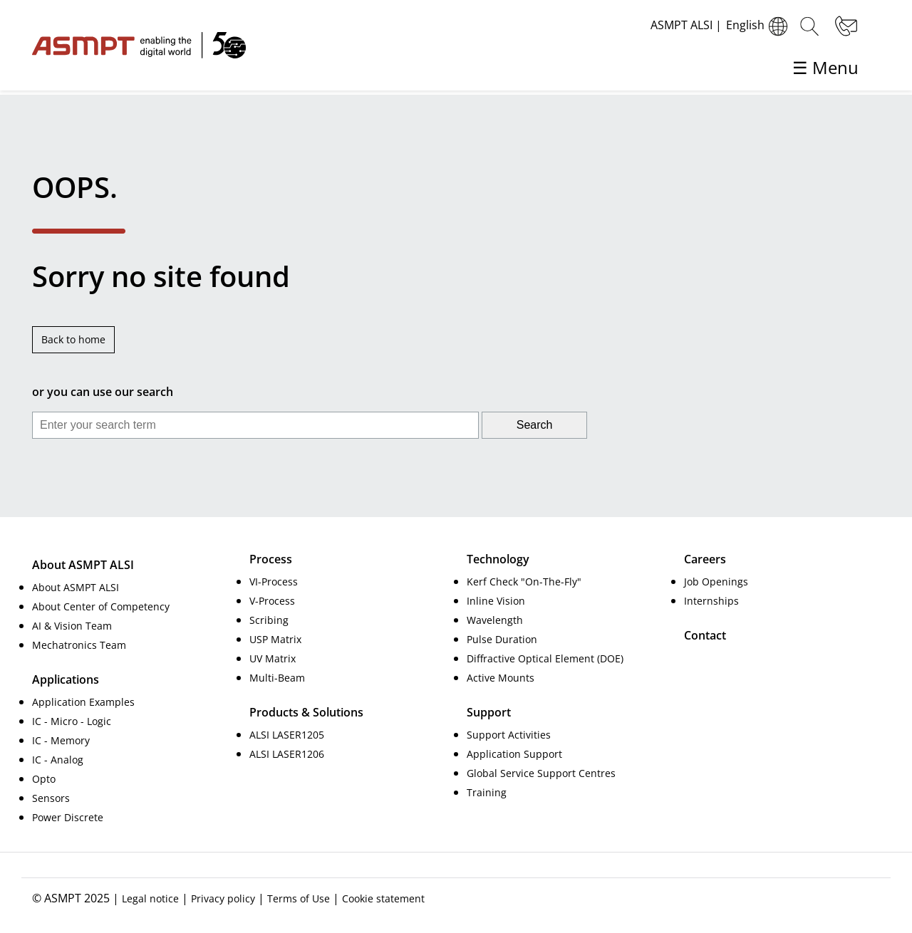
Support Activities (509, 734)
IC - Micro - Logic (71, 721)
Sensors (51, 798)
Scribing (269, 620)
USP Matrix (275, 639)
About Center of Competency (101, 606)
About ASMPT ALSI (75, 587)
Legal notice (150, 898)
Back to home (73, 339)
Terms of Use (298, 898)
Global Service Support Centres (541, 773)
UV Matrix (272, 658)
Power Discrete (67, 817)
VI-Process (273, 581)
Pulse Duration (502, 639)
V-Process (272, 601)
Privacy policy (223, 898)
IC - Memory (61, 740)
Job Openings (716, 581)
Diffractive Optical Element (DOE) (545, 658)
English (759, 26)
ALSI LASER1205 (286, 734)
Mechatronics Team (79, 645)
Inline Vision (496, 601)
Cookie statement (383, 898)
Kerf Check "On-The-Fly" (524, 581)
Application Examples (83, 702)
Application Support (514, 754)
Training (487, 792)
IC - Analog (57, 759)
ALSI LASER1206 (286, 754)
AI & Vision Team (72, 625)
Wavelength (495, 620)
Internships (711, 601)
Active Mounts (500, 677)
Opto (44, 779)
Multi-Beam (277, 677)
